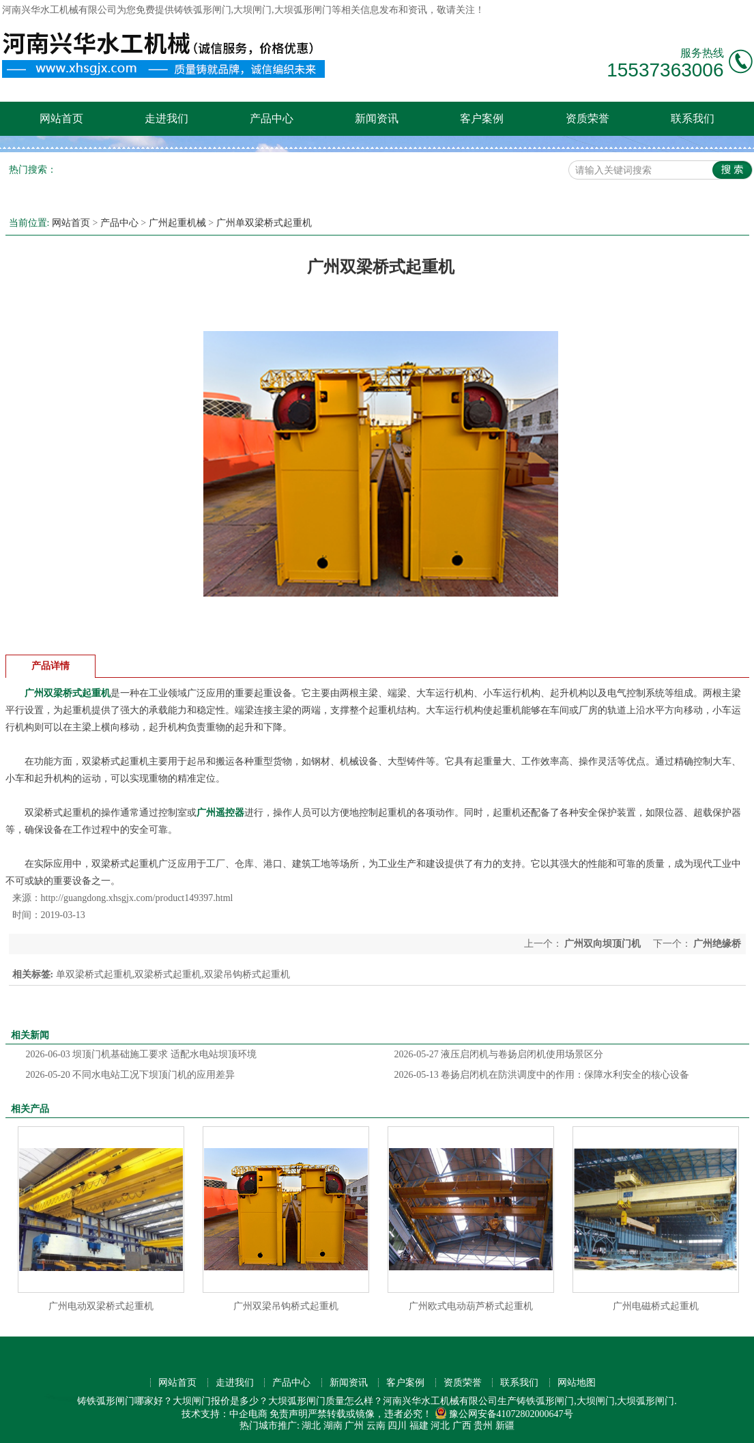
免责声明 (289, 1414)
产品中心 (271, 118)
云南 (376, 1425)
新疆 (504, 1425)
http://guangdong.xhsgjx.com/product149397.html (137, 898)
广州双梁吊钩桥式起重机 (285, 1306)
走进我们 (166, 118)
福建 (419, 1425)
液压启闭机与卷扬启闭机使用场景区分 (499, 1054)
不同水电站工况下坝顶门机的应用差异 (130, 1075)
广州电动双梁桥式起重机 (101, 1306)
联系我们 (692, 118)
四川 (397, 1425)
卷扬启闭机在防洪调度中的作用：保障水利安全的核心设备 (542, 1075)
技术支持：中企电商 (224, 1414)
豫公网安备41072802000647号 (504, 1414)
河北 (440, 1425)
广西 (462, 1425)
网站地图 (576, 1382)
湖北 (311, 1425)
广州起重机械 (177, 223)
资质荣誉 (587, 118)
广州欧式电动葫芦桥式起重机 (471, 1306)
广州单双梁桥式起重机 (264, 223)
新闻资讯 (376, 118)
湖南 (333, 1425)
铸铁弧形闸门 (202, 10)
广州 (354, 1425)
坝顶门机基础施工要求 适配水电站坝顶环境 (141, 1054)
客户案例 (482, 118)
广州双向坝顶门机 (602, 944)
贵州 (483, 1425)
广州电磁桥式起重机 (656, 1306)
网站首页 (61, 118)
